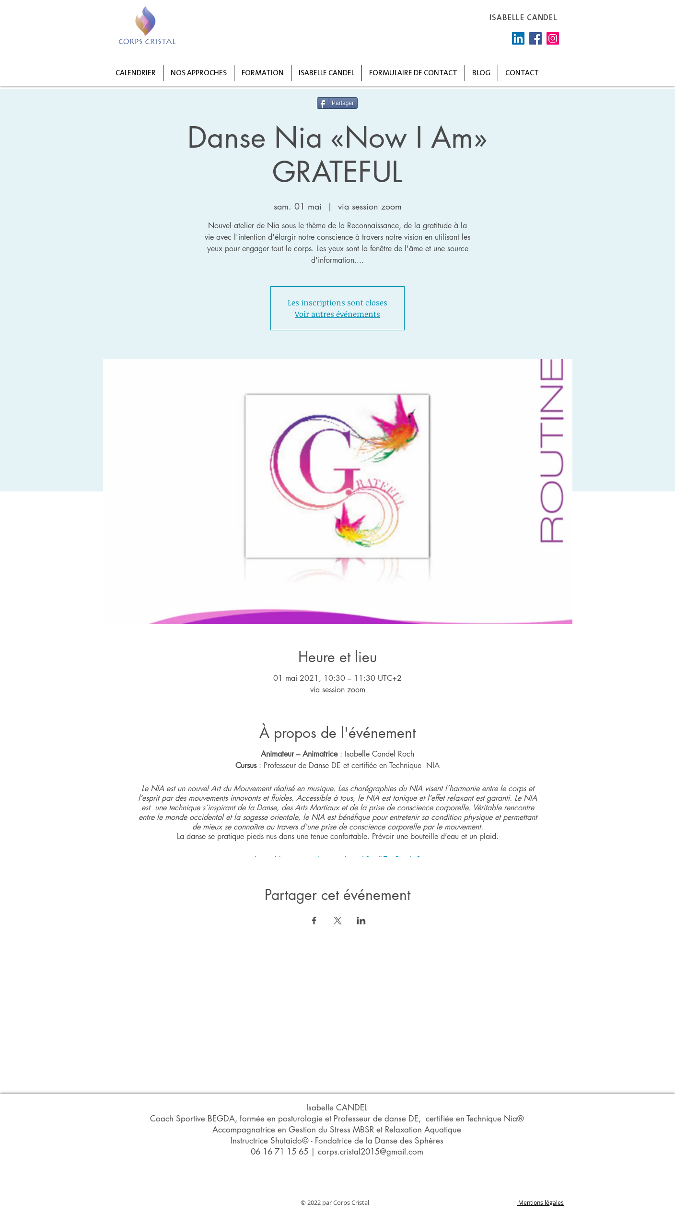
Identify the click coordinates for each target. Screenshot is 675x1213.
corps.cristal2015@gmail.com (370, 1151)
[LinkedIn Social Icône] (518, 38)
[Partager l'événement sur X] (337, 920)
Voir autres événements (337, 314)
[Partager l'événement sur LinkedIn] (361, 920)
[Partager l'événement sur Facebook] (314, 920)
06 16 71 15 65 (279, 1151)
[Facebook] (535, 38)
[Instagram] (553, 38)
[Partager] (337, 103)
